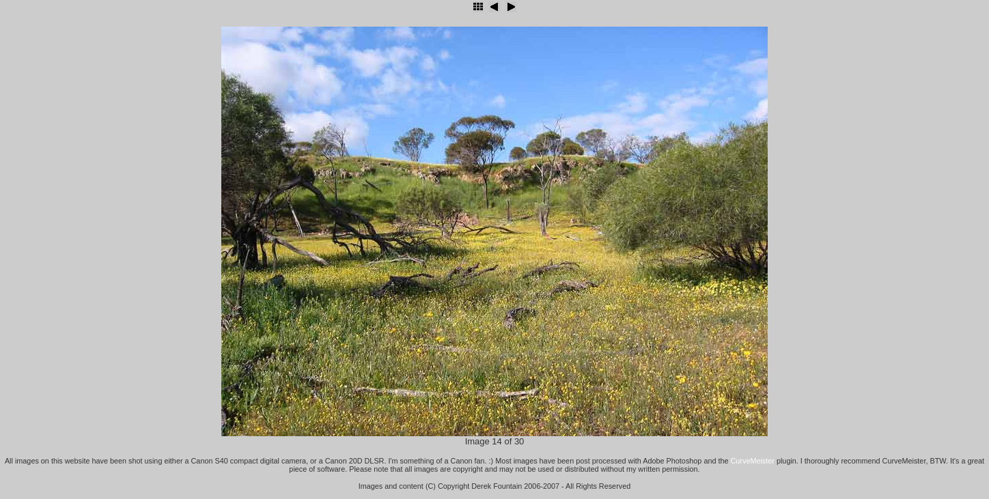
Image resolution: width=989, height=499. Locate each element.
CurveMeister (753, 461)
